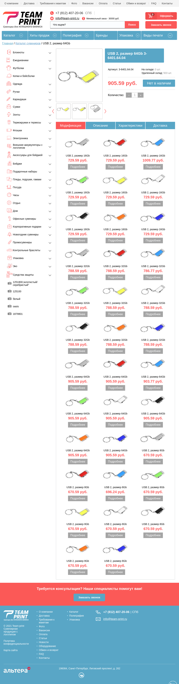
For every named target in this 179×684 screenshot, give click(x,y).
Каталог (73, 611)
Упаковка (126, 35)
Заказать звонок (161, 24)
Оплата (103, 3)
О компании (11, 3)
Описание (100, 125)
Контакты (167, 3)
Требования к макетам (53, 3)
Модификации (70, 125)
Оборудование (47, 646)
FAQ (153, 3)
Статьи (117, 3)
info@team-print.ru (67, 18)
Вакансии (87, 3)
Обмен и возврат (136, 3)
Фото (74, 3)
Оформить (165, 15)
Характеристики (130, 125)
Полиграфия (72, 35)
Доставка (29, 3)
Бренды (102, 35)
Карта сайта (11, 650)
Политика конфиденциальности (16, 642)
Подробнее (77, 166)
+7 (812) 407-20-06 (69, 13)
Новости (44, 642)
